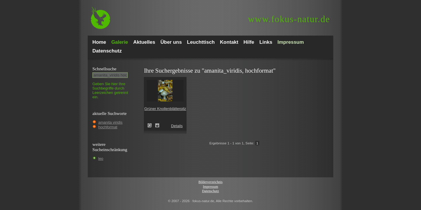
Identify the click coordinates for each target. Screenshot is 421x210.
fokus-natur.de (289, 19)
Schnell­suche (104, 68)
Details (177, 126)
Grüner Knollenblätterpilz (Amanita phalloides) (151, 125)
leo (100, 158)
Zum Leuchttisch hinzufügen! (157, 125)
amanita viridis (110, 122)
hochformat (107, 127)
